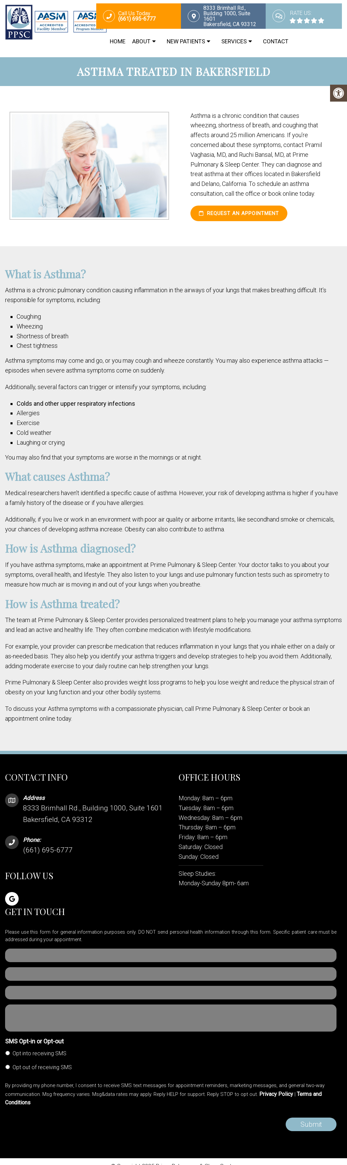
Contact (275, 41)
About (141, 41)
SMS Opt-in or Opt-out (34, 1041)
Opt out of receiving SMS (42, 1067)
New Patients (186, 41)
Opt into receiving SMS (39, 1053)
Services (234, 41)
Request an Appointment (239, 213)
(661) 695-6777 (48, 850)
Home (117, 41)
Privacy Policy (276, 1094)
